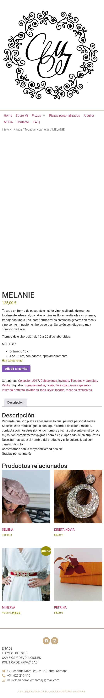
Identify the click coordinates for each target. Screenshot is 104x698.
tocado (59, 390)
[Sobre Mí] (22, 115)
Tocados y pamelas (37, 129)
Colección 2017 (28, 381)
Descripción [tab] (15, 402)
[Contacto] (23, 122)
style (50, 390)
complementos (35, 385)
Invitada (17, 129)
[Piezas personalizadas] (64, 115)
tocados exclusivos (79, 390)
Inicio (5, 129)
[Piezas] (38, 115)
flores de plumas (66, 385)
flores (50, 385)
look (43, 390)
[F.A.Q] (36, 122)
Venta (6, 385)
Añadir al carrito (16, 369)
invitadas (32, 390)
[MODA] (8, 122)
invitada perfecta (13, 390)
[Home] (8, 115)
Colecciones (49, 381)
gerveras (85, 385)
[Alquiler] (89, 115)
